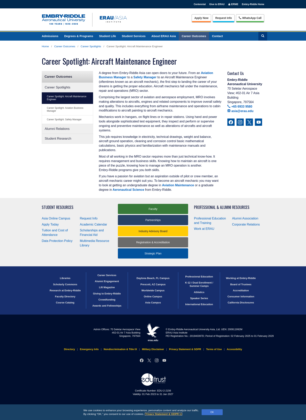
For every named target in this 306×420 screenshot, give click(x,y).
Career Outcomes (194, 36)
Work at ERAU (204, 228)
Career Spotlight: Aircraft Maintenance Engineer (66, 98)
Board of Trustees (241, 284)
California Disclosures (241, 302)
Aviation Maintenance (178, 185)
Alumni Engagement (107, 281)
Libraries (65, 278)
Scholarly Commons (65, 284)
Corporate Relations (246, 224)
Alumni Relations (57, 129)
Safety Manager (144, 77)
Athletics (199, 292)
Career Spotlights (91, 46)
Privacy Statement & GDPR (163, 414)
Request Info (89, 218)
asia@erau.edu (240, 111)
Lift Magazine (107, 287)
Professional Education (199, 276)
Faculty (153, 208)
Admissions (50, 36)
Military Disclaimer (153, 349)
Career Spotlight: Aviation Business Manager (65, 109)
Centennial (200, 4)
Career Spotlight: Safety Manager (64, 119)
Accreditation (241, 290)
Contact (217, 36)
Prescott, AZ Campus (153, 284)
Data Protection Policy (57, 241)
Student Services (134, 36)
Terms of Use (214, 349)
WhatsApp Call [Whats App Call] (250, 18)
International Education (199, 304)
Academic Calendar (93, 224)
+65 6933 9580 (239, 106)
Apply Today (50, 224)
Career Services (106, 275)
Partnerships (153, 220)
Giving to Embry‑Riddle (107, 293)
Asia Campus (153, 302)
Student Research (58, 138)
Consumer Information (240, 296)
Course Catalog (65, 302)
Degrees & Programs (78, 36)
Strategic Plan (152, 253)
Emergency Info (89, 349)
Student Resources (57, 207)
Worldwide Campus (153, 290)
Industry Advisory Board (153, 231)
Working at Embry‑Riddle (241, 278)
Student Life (107, 36)
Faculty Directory (65, 296)
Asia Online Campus (56, 218)
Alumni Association (245, 218)
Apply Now (201, 18)
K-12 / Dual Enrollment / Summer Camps (199, 284)
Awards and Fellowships (106, 305)
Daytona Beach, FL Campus (152, 278)
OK (212, 412)
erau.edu (153, 332)
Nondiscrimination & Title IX (120, 349)
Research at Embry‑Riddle (65, 290)
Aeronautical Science (128, 189)
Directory (69, 349)
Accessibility (234, 349)
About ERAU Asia (163, 36)
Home (45, 46)
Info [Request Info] (223, 18)
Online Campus (153, 296)
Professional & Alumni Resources (221, 207)
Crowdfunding (106, 299)
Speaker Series (199, 298)
